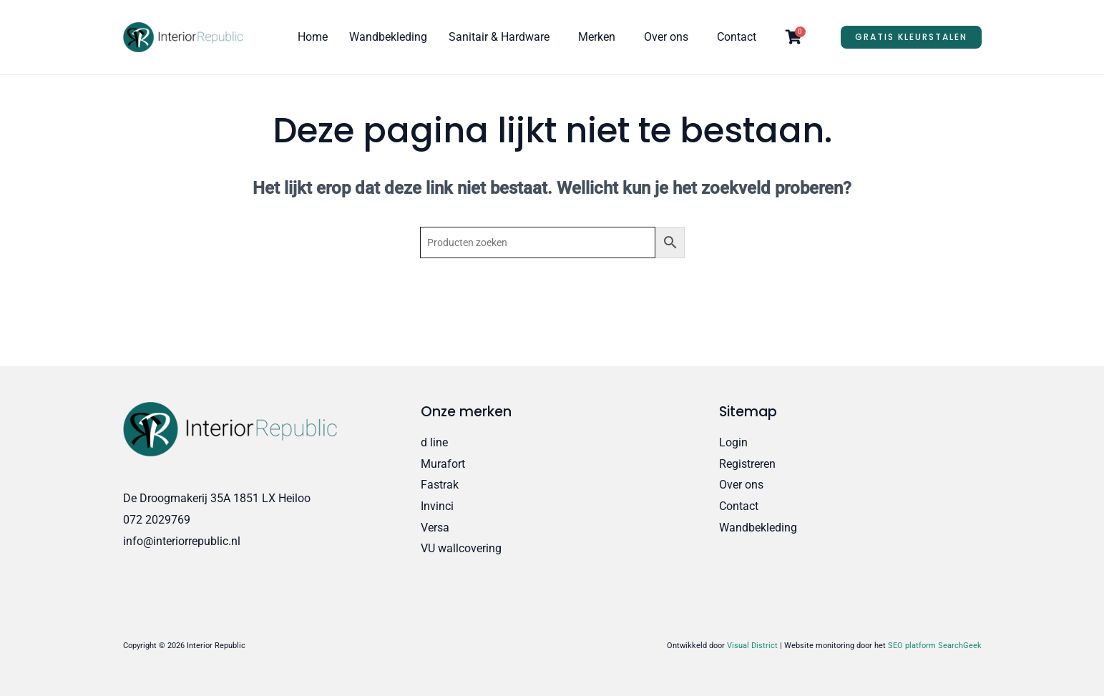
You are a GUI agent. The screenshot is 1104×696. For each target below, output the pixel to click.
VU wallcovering (461, 548)
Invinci (437, 506)
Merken (596, 37)
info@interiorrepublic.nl (181, 541)
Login (733, 442)
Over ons (666, 37)
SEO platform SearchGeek (935, 645)
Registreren (747, 464)
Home (313, 37)
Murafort (443, 464)
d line (434, 442)
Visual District (752, 645)
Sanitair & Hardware (499, 37)
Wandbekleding (388, 37)
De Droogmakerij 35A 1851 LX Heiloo (217, 498)
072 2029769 (156, 519)
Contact (736, 37)
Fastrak (440, 484)
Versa (435, 527)
